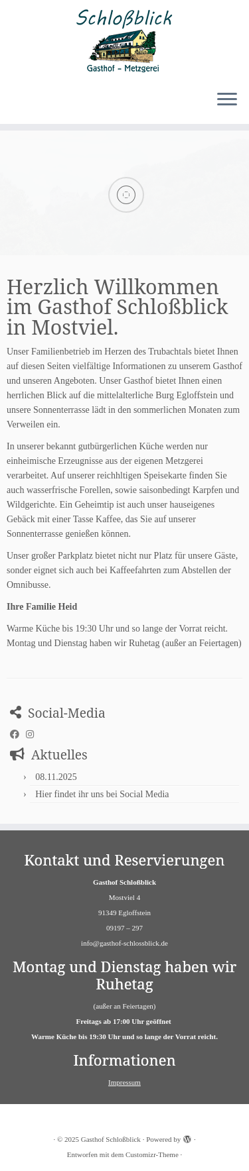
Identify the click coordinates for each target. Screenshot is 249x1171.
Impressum (124, 1082)
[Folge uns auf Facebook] (18, 735)
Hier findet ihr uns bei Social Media (102, 794)
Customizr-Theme (152, 1154)
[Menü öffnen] (227, 100)
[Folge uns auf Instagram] (33, 735)
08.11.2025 (55, 777)
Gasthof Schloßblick (111, 1139)
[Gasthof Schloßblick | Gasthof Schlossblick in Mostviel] (124, 40)
